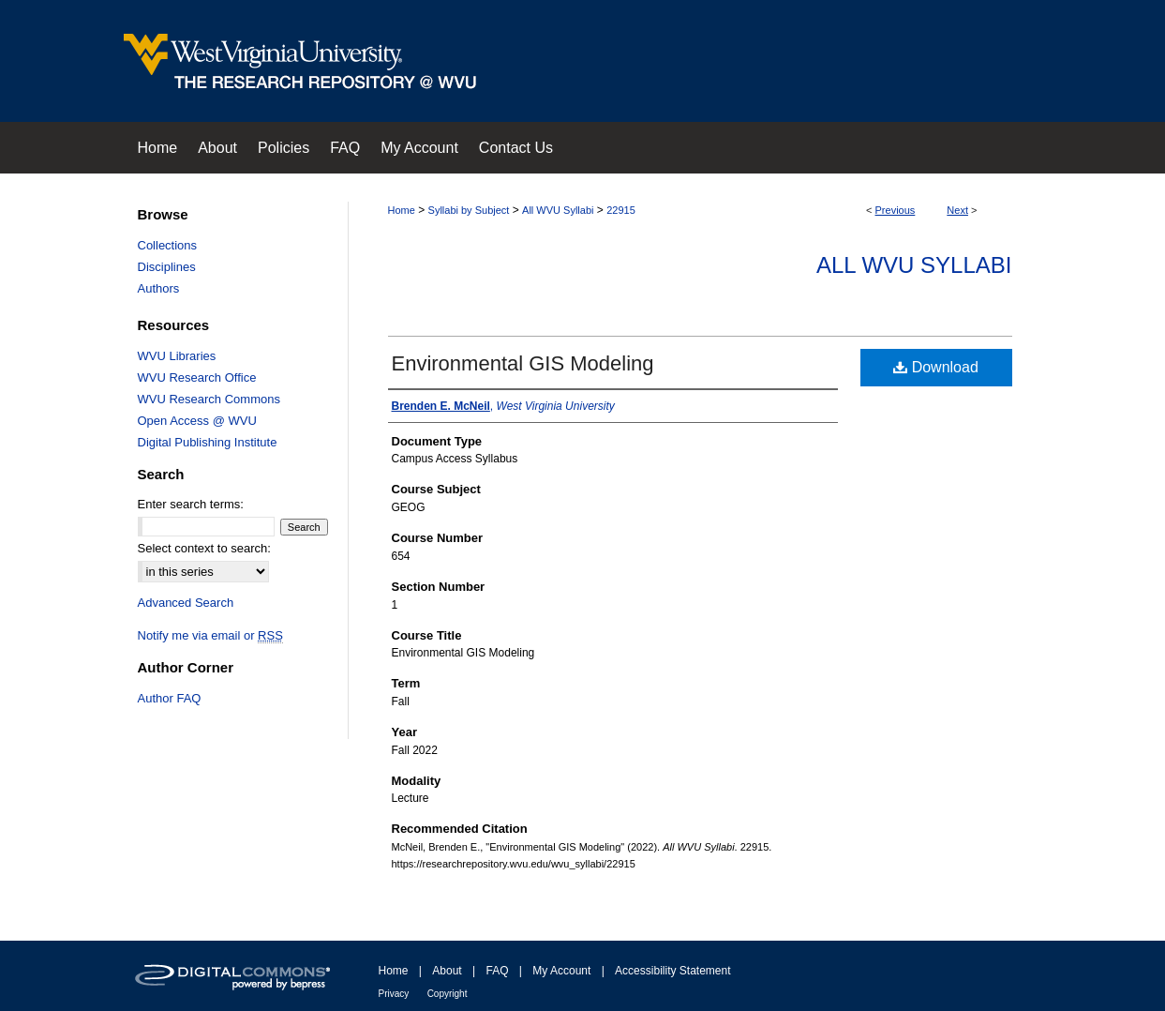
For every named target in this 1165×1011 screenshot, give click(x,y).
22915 (620, 210)
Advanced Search (186, 603)
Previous (895, 210)
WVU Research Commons (209, 399)
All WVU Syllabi (557, 210)
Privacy (394, 993)
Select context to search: (204, 548)
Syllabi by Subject (469, 210)
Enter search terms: (191, 504)
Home (401, 210)
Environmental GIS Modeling (523, 363)
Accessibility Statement (672, 970)
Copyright (447, 993)
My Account (561, 970)
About (446, 970)
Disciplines (167, 267)
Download (935, 367)
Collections (168, 245)
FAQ (496, 970)
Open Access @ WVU (197, 421)
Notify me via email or (210, 635)
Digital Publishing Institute (207, 442)
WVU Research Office (197, 377)
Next (957, 210)
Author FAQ (170, 698)
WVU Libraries (177, 356)
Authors (159, 288)
